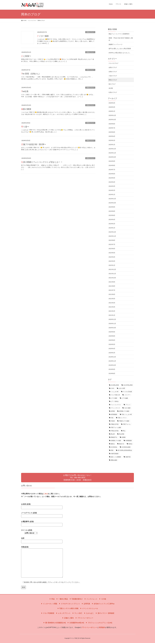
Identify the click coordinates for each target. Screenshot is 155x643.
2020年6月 (112, 340)
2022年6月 (112, 248)
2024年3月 (112, 186)
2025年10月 (112, 119)
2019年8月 (112, 373)
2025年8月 (112, 124)
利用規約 (102, 627)
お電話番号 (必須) (41, 523)
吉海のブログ (113, 71)
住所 (41, 539)
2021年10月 (112, 278)
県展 (112, 450)
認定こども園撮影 (116, 457)
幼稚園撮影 (128, 440)
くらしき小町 (115, 391)
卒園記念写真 (115, 424)
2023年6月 (112, 215)
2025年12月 (112, 115)
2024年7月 (112, 169)
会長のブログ (113, 67)
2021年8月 (112, 286)
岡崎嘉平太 (114, 437)
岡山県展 (121, 434)
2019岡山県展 (115, 385)
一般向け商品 (62, 599)
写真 (112, 417)
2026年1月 (112, 111)
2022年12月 (112, 232)
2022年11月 (112, 236)
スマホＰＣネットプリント (69, 604)
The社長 (24, 91)
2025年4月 (112, 136)
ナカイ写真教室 (47, 613)
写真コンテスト (122, 417)
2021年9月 (112, 282)
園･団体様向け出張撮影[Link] (54, 623)
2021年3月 (112, 307)
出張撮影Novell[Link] (75, 623)
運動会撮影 (114, 460)
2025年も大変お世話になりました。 (120, 52)
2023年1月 (112, 228)
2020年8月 (112, 336)
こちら (45, 493)
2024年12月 (112, 149)
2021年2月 (112, 311)
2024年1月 (112, 194)
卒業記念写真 (115, 431)
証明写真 (85, 604)
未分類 (111, 88)
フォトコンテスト (116, 404)
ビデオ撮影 (114, 398)
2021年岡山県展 (128, 385)
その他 (102, 599)
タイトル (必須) (29, 531)
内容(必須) (42, 562)
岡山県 (113, 434)
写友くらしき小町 (127, 414)
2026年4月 (112, 103)
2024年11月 (112, 153)
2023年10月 (112, 203)
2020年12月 (112, 319)
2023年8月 (112, 211)
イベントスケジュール (89, 608)
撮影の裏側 (26, 109)
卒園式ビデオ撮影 (124, 421)
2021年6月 (112, 294)
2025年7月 (112, 128)
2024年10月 (112, 157)
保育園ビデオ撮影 (124, 411)
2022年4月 (112, 257)
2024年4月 (112, 182)
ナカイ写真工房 (115, 395)
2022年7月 (112, 244)
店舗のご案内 (68, 618)
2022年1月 (112, 265)
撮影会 (113, 444)
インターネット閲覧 (49, 604)
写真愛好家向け (76, 599)
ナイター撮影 (43, 36)
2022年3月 (112, 261)
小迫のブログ (113, 76)
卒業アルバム (127, 424)
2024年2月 (112, 190)
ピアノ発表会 (115, 401)
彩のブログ (112, 84)
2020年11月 (112, 323)
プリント (128, 404)
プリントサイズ (115, 408)
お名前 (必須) (41, 505)
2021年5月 (112, 298)
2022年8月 (112, 240)
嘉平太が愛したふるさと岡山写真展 (120, 48)
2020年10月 (112, 327)
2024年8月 (112, 165)
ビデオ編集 (125, 398)
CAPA (112, 388)
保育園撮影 (114, 414)
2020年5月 (112, 344)
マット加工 (77, 613)
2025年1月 (112, 144)
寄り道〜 (25, 127)
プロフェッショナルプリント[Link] (98, 623)
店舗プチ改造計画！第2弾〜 (33, 144)
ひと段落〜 (26, 56)
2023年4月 (112, 219)
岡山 (124, 431)
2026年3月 (112, 107)
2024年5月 (112, 178)
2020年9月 (112, 332)
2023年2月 (112, 223)
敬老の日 (121, 444)
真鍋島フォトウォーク (115, 44)
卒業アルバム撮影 (116, 427)
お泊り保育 (122, 388)
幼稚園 (123, 437)
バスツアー (127, 395)
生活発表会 (114, 447)
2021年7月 (112, 290)
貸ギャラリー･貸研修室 (104, 613)
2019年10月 (112, 365)
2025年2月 (112, 140)
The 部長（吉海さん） (31, 74)
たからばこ (89, 613)
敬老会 (130, 444)
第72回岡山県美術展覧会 (125, 450)
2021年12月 (112, 269)
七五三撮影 (127, 408)
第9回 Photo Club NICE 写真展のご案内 (121, 39)
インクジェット (90, 599)
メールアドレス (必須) (41, 514)
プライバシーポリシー (84, 618)
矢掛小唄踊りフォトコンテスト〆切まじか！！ (42, 162)
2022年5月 (112, 253)
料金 (52, 599)
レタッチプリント (63, 613)
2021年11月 (112, 273)
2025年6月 (112, 132)
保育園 (113, 411)
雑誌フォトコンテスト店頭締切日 (119, 34)
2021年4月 (112, 303)
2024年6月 (112, 174)
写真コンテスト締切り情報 (67, 608)
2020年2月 (112, 352)
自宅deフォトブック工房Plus (102, 604)
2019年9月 (112, 369)
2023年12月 (112, 198)
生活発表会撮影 (126, 447)
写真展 (113, 421)
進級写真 (128, 457)
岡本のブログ (90, 32)
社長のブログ (113, 92)
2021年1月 (112, 315)
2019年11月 (112, 361)
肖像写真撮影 (115, 453)
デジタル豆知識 (127, 391)
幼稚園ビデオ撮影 (116, 440)
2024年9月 (112, 161)
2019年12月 (112, 357)
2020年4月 (112, 348)
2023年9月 (112, 207)
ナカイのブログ (113, 63)
